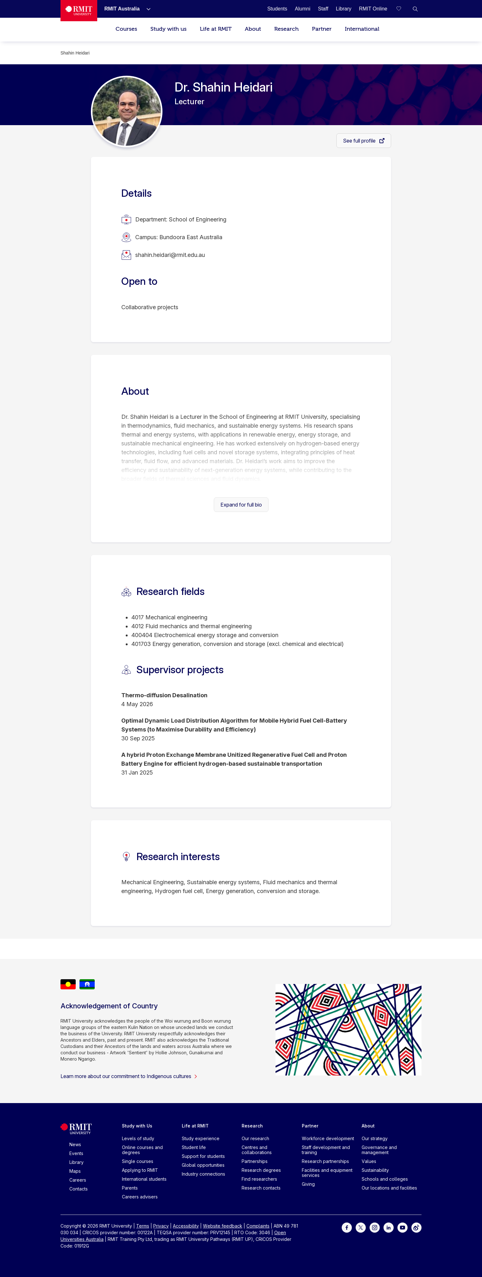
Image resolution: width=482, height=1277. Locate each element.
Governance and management (379, 1150)
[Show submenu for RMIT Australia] (146, 9)
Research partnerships (325, 1161)
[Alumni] (302, 8)
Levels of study (138, 1138)
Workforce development (328, 1138)
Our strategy (375, 1138)
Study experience (200, 1138)
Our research (255, 1138)
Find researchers (259, 1179)
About (253, 29)
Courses (126, 29)
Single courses (137, 1161)
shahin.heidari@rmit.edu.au (170, 255)
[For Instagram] (375, 1227)
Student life (194, 1147)
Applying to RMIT (140, 1170)
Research (286, 29)
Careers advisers (140, 1196)
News (75, 1144)
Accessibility (186, 1226)
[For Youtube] (402, 1227)
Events (76, 1153)
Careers (77, 1180)
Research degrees (261, 1170)
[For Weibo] (416, 1227)
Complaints (258, 1226)
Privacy (161, 1226)
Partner (322, 29)
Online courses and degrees (142, 1150)
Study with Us (137, 1125)
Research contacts (261, 1188)
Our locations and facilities (389, 1188)
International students (144, 1179)
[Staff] (323, 8)
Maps (75, 1171)
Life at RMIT (215, 29)
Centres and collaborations (257, 1150)
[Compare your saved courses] (402, 9)
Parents (130, 1188)
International (362, 29)
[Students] (277, 8)
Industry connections (203, 1174)
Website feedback (222, 1226)
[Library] (343, 8)
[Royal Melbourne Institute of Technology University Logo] (78, 10)
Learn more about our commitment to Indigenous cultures (129, 1076)
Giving (308, 1184)
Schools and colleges (385, 1179)
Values (369, 1161)
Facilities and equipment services (327, 1172)
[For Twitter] (361, 1227)
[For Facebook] (347, 1227)
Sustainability (375, 1170)
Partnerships (255, 1161)
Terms (142, 1226)
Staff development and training (326, 1150)
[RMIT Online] (373, 8)
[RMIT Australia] (122, 8)
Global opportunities (203, 1165)
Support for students (203, 1156)
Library (76, 1162)
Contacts (78, 1188)
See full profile (360, 140)
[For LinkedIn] (389, 1227)
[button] (415, 9)
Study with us (168, 29)
